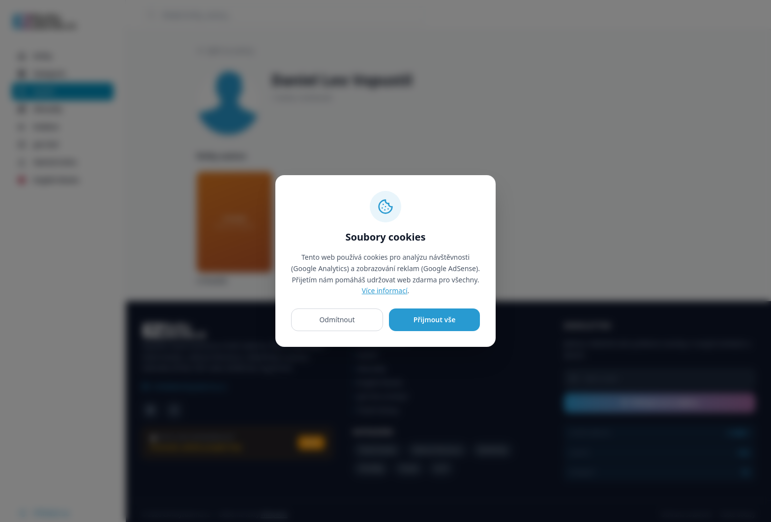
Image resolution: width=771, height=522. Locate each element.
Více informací (385, 290)
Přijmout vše (435, 319)
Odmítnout (337, 319)
